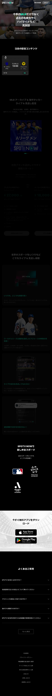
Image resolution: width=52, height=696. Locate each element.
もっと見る (26, 632)
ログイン (46, 2)
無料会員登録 (37, 2)
